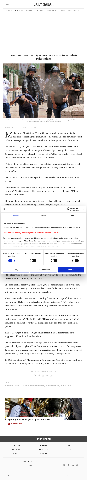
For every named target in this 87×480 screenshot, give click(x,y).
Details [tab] (43, 216)
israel (17, 386)
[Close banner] (83, 209)
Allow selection (43, 270)
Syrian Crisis (73, 10)
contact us (45, 475)
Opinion (43, 454)
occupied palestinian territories (32, 386)
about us (32, 475)
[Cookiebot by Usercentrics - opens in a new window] (69, 209)
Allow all (71, 270)
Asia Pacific (51, 10)
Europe (29, 10)
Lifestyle (43, 450)
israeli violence (66, 386)
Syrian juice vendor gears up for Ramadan (29, 419)
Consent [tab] (15, 216)
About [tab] (71, 216)
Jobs (9, 475)
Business (16, 450)
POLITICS (16, 446)
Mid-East (19, 10)
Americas (39, 10)
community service (52, 386)
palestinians (9, 386)
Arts (71, 450)
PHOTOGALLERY (16, 424)
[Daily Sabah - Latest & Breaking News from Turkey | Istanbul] (43, 4)
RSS (57, 475)
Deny (16, 270)
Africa (62, 10)
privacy (20, 475)
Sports (16, 454)
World (9, 10)
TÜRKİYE (43, 446)
